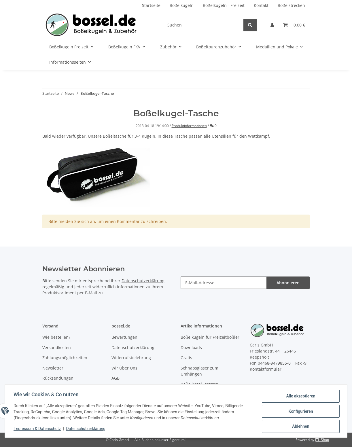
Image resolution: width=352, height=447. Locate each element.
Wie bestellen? (56, 337)
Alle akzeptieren (300, 396)
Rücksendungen (57, 378)
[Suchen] (203, 25)
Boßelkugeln (182, 5)
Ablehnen (300, 426)
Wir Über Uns (124, 368)
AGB (115, 378)
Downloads (191, 347)
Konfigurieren (300, 411)
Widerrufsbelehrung (131, 357)
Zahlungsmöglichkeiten (64, 357)
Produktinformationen (189, 125)
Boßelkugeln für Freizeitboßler (210, 337)
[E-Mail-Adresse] (224, 282)
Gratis (186, 357)
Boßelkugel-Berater (199, 384)
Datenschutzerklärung (86, 429)
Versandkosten (56, 347)
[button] (272, 25)
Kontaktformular (265, 369)
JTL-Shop (322, 439)
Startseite (151, 5)
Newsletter (52, 368)
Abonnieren (288, 282)
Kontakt (261, 5)
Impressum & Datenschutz (37, 429)
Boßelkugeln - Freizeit (224, 5)
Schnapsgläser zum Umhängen (199, 371)
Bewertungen (124, 337)
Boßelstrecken (291, 5)
